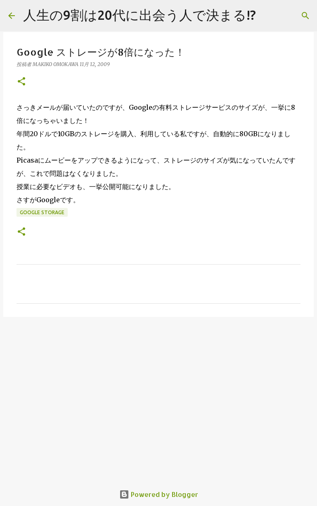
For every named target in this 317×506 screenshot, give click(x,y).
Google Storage (42, 212)
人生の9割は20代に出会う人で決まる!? (139, 14)
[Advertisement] (158, 387)
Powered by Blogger (158, 494)
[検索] (305, 16)
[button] (21, 81)
